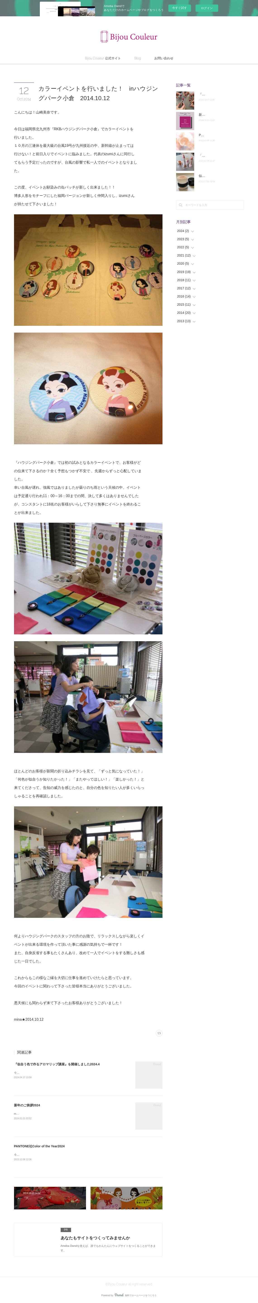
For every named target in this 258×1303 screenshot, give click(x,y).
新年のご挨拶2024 (27, 1105)
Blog (137, 58)
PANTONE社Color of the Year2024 (39, 1146)
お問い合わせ (163, 58)
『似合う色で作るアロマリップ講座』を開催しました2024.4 (57, 1064)
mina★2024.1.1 (23, 1113)
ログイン (207, 8)
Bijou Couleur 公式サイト (103, 58)
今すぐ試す (179, 8)
